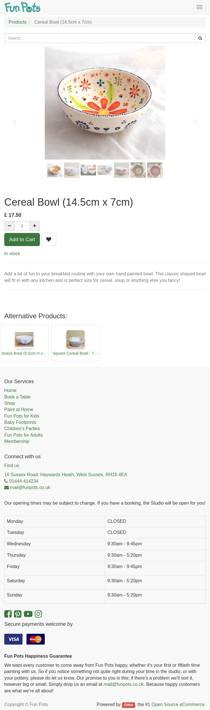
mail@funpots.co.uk (124, 684)
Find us (11, 465)
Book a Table (17, 397)
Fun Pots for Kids (21, 416)
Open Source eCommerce (178, 704)
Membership (16, 441)
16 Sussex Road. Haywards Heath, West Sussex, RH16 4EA (65, 474)
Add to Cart (22, 239)
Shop (9, 403)
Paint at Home (18, 409)
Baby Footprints (20, 422)
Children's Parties (22, 428)
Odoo (128, 705)
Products (17, 22)
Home (10, 390)
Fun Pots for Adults (23, 435)
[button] (16, 118)
